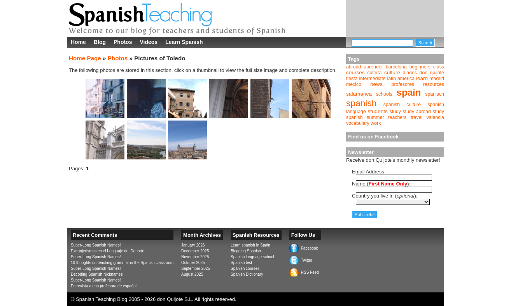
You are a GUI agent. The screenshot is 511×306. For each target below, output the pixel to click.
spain (409, 92)
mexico (353, 84)
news (376, 84)
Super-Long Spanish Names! (96, 245)
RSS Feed (310, 272)
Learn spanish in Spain (250, 245)
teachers (397, 117)
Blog (100, 42)
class (438, 67)
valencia (435, 117)
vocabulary (357, 123)
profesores (403, 84)
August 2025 (192, 274)
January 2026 (193, 245)
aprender (373, 67)
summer (375, 117)
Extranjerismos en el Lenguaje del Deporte (107, 251)
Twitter (306, 260)
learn (422, 78)
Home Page (85, 58)
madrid (436, 78)
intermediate (372, 78)
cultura (374, 72)
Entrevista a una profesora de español (103, 286)
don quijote (432, 72)
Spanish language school (252, 257)
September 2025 (195, 268)
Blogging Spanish (246, 251)
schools (384, 94)
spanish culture (402, 104)
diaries (410, 72)
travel (416, 117)
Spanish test (241, 263)
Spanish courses (245, 268)
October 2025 (193, 263)
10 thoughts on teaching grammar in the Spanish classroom (122, 263)
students (378, 111)
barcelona (396, 67)
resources (433, 84)
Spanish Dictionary (247, 274)
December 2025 (195, 251)
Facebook (309, 248)
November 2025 (195, 257)
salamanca (359, 94)
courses (355, 72)
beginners (420, 67)
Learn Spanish (184, 42)
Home (78, 42)
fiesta (352, 78)
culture (392, 72)
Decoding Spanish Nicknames (96, 274)
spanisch (434, 94)
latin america (400, 78)
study (395, 111)
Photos (123, 42)
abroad (353, 67)
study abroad (417, 111)
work (376, 123)
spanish (361, 103)
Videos (149, 42)
